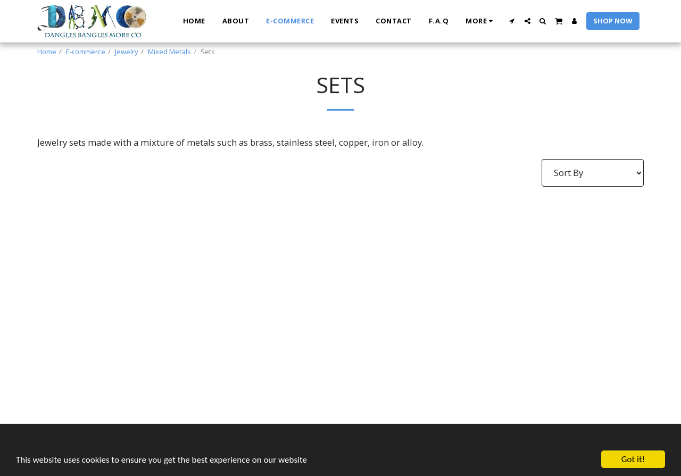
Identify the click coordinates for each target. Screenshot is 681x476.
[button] (512, 21)
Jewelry (126, 51)
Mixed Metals (169, 51)
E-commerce (85, 51)
